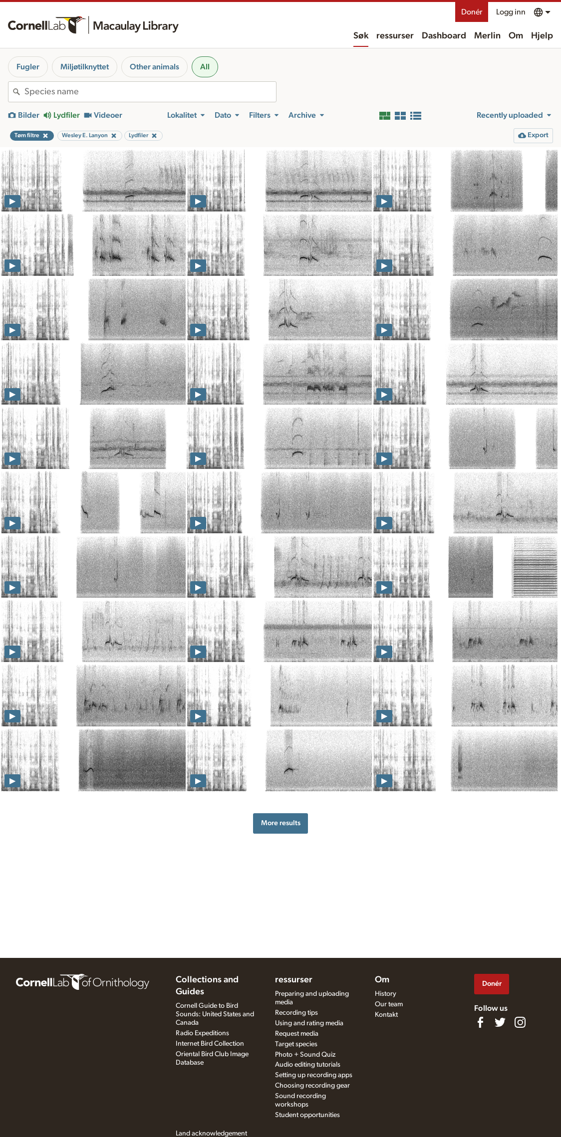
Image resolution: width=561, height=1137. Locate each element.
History (385, 993)
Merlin (487, 35)
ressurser (395, 35)
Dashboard (444, 35)
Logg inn (511, 12)
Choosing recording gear (312, 1085)
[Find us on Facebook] (480, 1022)
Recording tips (296, 1012)
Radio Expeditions (202, 1033)
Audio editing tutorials (307, 1064)
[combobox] (150, 92)
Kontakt (386, 1014)
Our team (389, 1004)
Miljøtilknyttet (84, 67)
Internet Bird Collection (210, 1043)
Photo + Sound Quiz (305, 1054)
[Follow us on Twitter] (500, 1022)
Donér (471, 12)
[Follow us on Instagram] (520, 1022)
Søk (360, 35)
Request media (296, 1033)
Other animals (154, 67)
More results (280, 823)
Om (516, 35)
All (205, 67)
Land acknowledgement (211, 1133)
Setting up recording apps (313, 1075)
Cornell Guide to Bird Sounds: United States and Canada (215, 1014)
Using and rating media (309, 1023)
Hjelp (542, 35)
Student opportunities (307, 1115)
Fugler (27, 67)
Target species (296, 1044)
